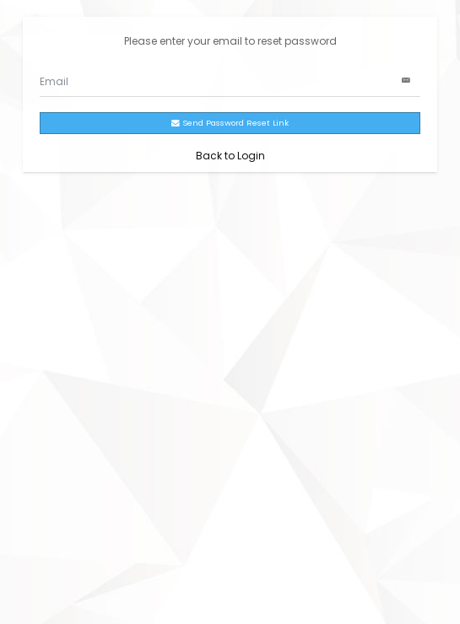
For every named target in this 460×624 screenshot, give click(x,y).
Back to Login (230, 155)
